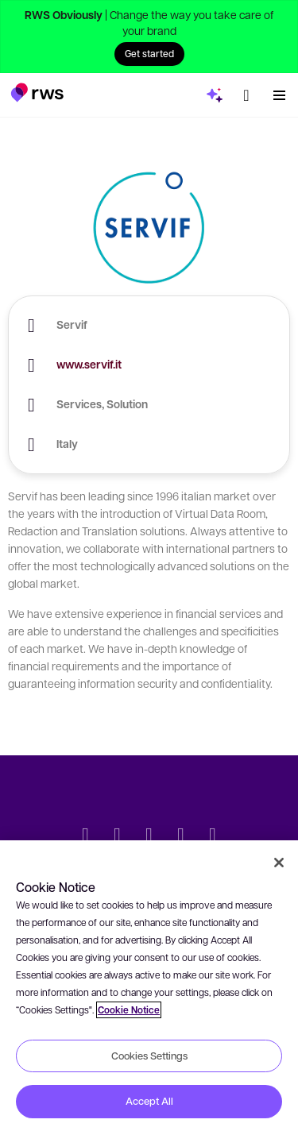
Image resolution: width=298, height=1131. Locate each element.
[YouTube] (181, 836)
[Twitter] (86, 836)
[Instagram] (213, 836)
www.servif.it (89, 364)
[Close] (278, 862)
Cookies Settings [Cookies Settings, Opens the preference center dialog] (149, 1055)
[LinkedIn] (117, 836)
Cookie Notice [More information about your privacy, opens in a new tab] (129, 1010)
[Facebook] (149, 836)
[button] (37, 92)
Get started (149, 53)
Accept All (149, 1101)
